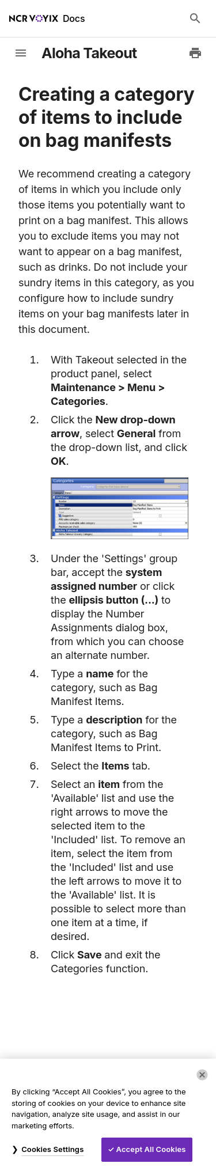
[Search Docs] (195, 18)
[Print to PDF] (195, 53)
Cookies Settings (52, 1149)
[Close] (202, 1074)
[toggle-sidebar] (20, 53)
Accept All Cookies (151, 1149)
